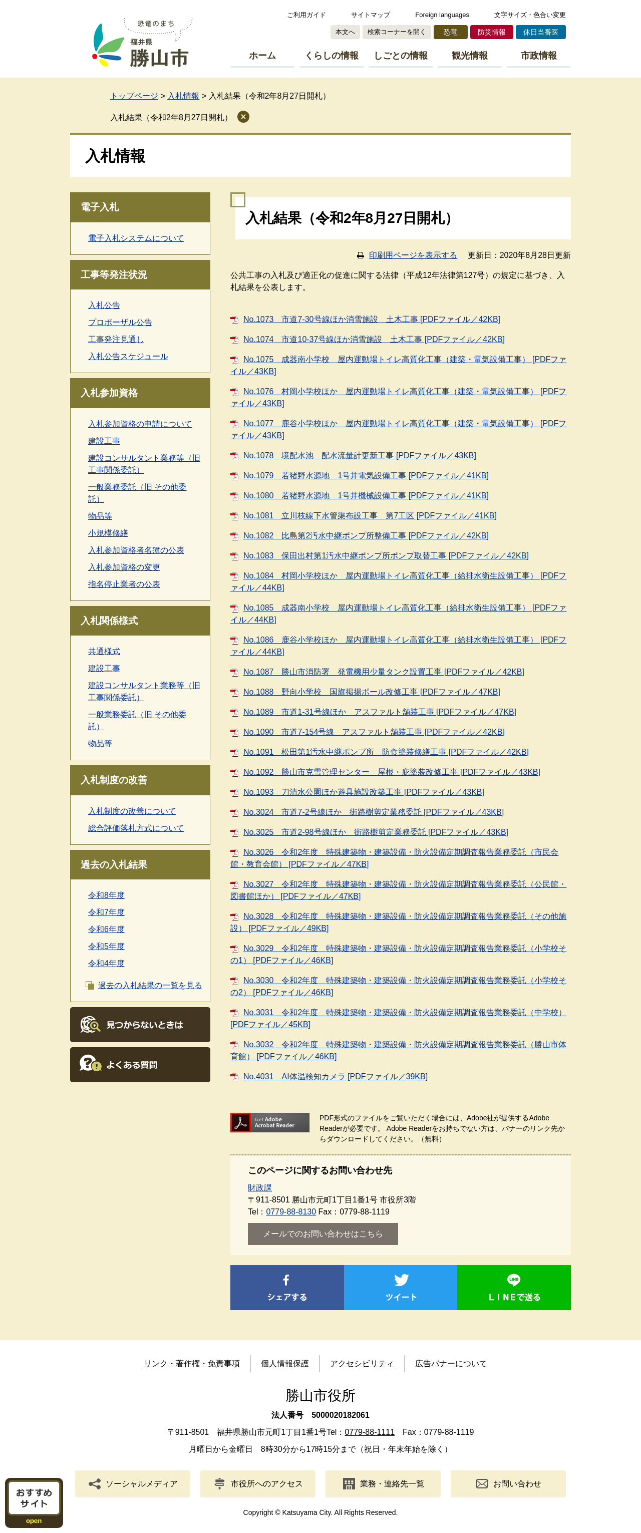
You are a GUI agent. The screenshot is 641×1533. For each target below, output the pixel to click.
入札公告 (104, 305)
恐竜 (451, 32)
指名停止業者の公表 (124, 584)
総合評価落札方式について (136, 828)
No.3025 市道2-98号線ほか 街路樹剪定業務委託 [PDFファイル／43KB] (375, 832)
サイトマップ (370, 15)
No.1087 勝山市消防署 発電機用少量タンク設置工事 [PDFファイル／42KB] (383, 672)
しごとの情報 (401, 56)
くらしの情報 (331, 56)
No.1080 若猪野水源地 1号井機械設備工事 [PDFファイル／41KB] (366, 495)
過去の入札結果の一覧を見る (150, 985)
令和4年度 (106, 963)
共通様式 (104, 651)
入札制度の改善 (114, 780)
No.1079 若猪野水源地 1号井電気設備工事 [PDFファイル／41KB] (366, 475)
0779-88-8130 (291, 1211)
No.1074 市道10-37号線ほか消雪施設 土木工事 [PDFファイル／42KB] (374, 339)
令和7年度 (106, 912)
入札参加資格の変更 (124, 567)
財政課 (260, 1187)
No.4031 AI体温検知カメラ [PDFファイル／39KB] (335, 1076)
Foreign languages (442, 15)
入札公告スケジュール (128, 356)
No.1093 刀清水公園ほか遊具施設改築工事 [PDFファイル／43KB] (363, 792)
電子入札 (100, 207)
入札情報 (183, 96)
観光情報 (470, 56)
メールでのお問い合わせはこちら (323, 1234)
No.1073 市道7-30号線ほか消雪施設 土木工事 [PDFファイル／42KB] (371, 319)
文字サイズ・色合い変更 (530, 15)
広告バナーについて (451, 1363)
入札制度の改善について (132, 811)
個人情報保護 (285, 1363)
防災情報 (492, 32)
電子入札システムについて (136, 238)
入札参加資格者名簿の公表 (136, 550)
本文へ (345, 32)
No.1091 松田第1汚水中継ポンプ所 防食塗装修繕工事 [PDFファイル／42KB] (386, 752)
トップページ (134, 96)
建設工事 (104, 441)
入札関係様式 (109, 621)
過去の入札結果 (114, 864)
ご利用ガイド (306, 15)
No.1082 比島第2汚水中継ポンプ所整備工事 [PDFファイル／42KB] (366, 535)
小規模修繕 (108, 533)
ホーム (262, 56)
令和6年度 (106, 929)
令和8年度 (106, 895)
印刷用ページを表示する (413, 255)
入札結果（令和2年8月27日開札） (171, 117)
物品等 (100, 516)
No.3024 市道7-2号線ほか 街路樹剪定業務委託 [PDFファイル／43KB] (373, 812)
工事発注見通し (116, 339)
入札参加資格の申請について (140, 424)
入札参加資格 (109, 393)
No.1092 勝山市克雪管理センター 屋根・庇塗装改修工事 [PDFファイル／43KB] (391, 772)
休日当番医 (540, 32)
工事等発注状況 (114, 274)
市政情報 (539, 56)
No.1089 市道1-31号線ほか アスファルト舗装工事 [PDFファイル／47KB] (379, 712)
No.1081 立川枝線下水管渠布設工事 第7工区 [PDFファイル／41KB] (370, 515)
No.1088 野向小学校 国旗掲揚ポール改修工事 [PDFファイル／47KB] (371, 692)
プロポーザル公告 (120, 322)
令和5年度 (106, 946)
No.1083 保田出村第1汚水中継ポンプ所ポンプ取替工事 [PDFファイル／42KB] (386, 555)
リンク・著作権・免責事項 (192, 1363)
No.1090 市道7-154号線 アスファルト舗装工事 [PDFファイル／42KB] (374, 732)
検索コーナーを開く (397, 32)
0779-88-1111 (370, 1432)
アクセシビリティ (362, 1363)
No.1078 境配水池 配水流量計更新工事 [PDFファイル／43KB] (359, 455)
